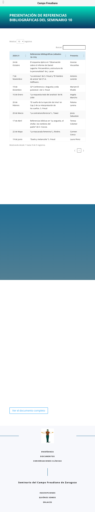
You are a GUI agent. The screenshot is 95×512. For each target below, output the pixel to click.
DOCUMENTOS (47, 456)
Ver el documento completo (28, 410)
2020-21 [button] (16, 55)
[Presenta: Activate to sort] (76, 55)
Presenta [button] (74, 55)
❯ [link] (83, 150)
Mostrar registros (20, 41)
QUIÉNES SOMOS (47, 497)
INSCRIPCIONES (47, 493)
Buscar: (59, 47)
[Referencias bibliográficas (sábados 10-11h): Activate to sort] (47, 55)
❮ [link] (75, 150)
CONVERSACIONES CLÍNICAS (47, 461)
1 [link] (79, 150)
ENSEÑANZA (47, 452)
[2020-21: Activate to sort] (18, 55)
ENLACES (47, 502)
